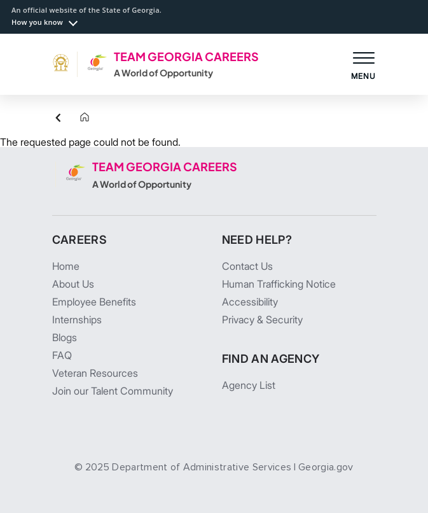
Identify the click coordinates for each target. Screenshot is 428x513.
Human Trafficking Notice (279, 284)
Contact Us (247, 266)
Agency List (248, 385)
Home (65, 266)
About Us (73, 284)
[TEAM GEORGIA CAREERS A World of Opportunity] (155, 64)
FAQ (62, 355)
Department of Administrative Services (201, 467)
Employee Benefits (94, 301)
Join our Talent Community (112, 390)
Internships (77, 319)
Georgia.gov (326, 467)
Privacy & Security (262, 319)
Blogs (64, 337)
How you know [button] (37, 22)
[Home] (74, 118)
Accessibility (250, 301)
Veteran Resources (95, 373)
